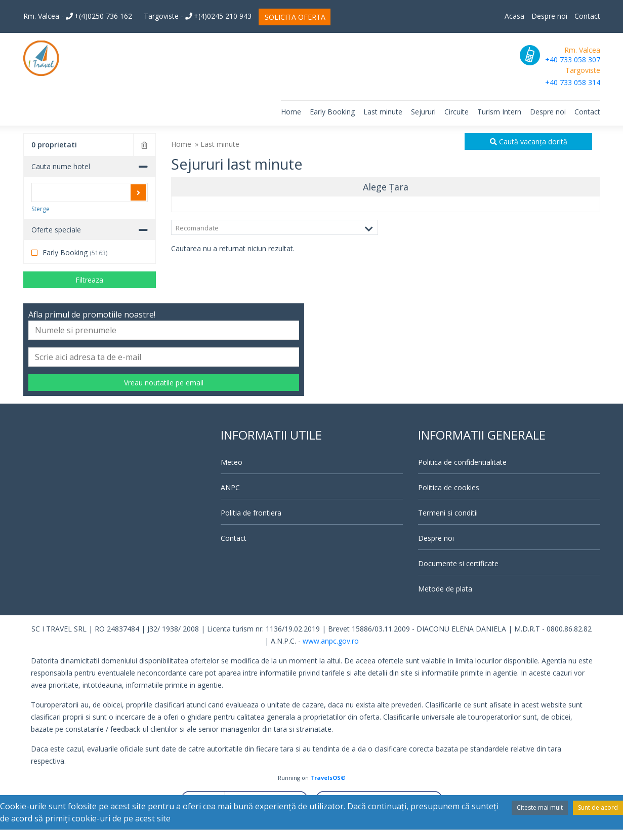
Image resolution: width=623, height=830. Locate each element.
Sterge (40, 209)
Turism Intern (499, 111)
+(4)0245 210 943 (218, 16)
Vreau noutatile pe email (163, 382)
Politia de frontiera (251, 513)
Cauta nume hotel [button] (60, 166)
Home (291, 111)
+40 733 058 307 (572, 59)
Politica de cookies (448, 487)
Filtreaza (89, 280)
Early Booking (332, 111)
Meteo (231, 462)
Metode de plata (445, 589)
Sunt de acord (598, 807)
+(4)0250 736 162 (99, 16)
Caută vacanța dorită (528, 141)
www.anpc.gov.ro (331, 641)
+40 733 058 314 (572, 82)
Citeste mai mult (540, 807)
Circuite (456, 111)
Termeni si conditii (448, 513)
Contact (587, 16)
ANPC (230, 487)
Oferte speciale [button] (56, 229)
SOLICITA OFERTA (295, 17)
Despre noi (549, 16)
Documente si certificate (458, 563)
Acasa (514, 16)
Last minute (382, 111)
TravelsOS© (328, 777)
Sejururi (423, 111)
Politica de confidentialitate (462, 462)
